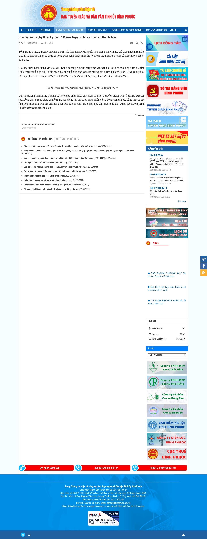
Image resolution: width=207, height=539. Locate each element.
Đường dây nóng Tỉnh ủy (106, 468)
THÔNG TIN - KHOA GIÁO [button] (98, 31)
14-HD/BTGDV (156, 155)
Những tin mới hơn (40, 196)
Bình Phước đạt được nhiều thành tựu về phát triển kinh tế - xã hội (167, 288)
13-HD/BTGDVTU (158, 174)
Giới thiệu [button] (31, 31)
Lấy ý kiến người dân (50, 468)
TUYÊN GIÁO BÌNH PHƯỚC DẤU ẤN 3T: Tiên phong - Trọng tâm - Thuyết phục (167, 274)
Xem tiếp (182, 201)
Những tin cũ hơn (67, 196)
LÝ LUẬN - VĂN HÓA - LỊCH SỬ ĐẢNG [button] (70, 31)
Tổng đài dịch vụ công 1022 (163, 468)
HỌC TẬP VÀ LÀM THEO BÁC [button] (156, 30)
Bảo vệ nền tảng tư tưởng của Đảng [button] (127, 30)
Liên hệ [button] (173, 30)
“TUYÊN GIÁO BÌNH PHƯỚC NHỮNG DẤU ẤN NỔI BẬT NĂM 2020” (167, 302)
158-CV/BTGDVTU (158, 188)
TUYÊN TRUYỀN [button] (46, 31)
